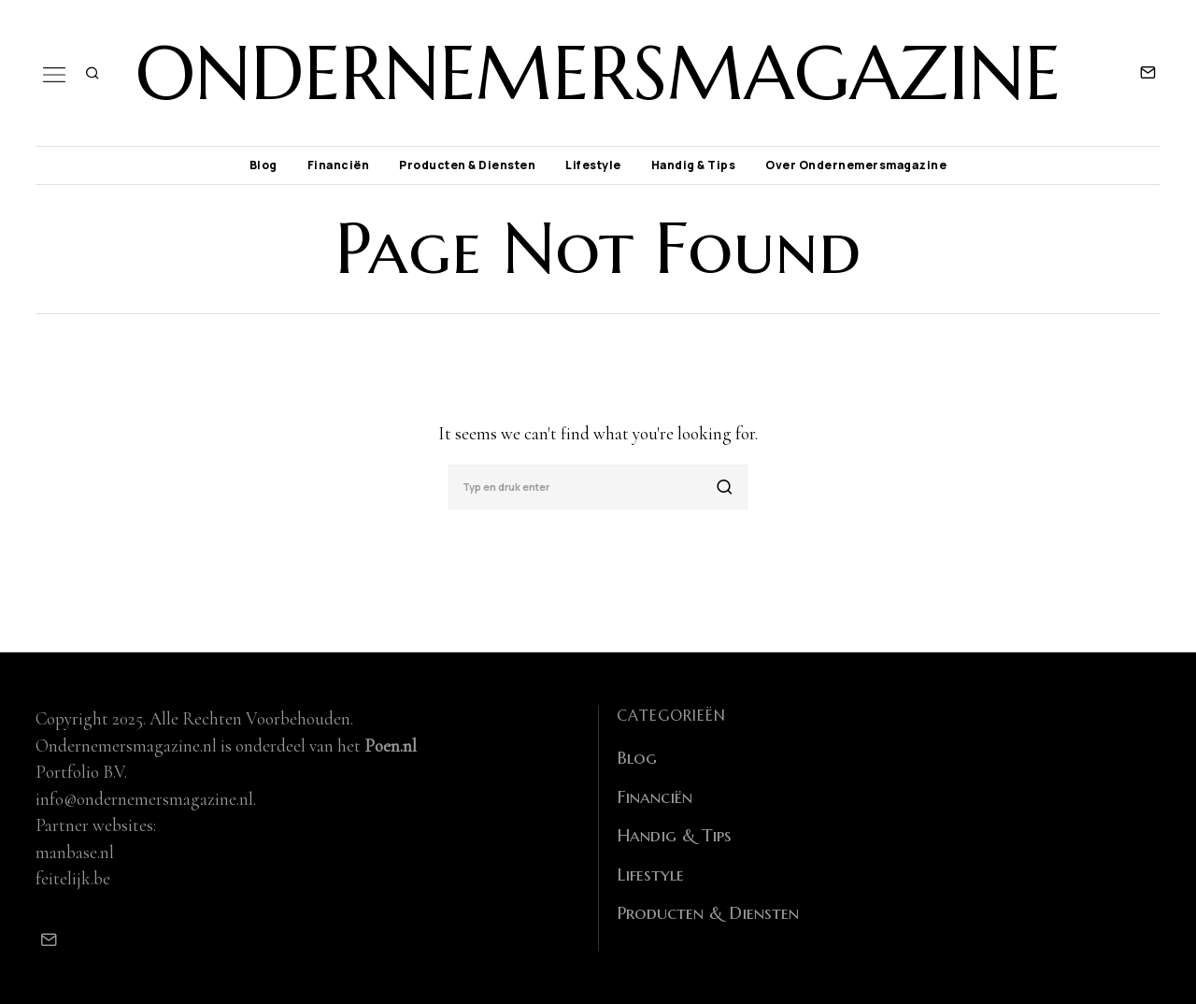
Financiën (338, 165)
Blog (263, 165)
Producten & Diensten (467, 165)
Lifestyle (593, 165)
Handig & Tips (693, 165)
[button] (725, 487)
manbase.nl (75, 852)
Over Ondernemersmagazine (856, 165)
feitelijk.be (73, 878)
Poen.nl (390, 745)
